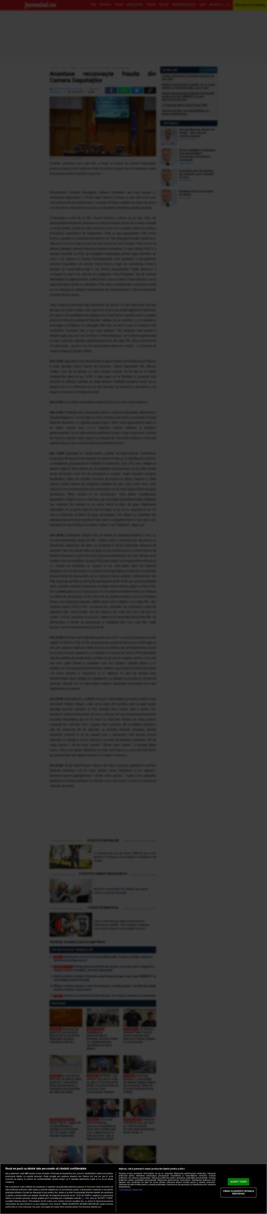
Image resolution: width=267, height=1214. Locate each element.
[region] (133, 1189)
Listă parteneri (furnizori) (130, 1190)
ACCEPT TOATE (238, 1181)
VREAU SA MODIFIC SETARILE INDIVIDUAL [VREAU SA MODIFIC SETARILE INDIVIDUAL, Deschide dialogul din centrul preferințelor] (238, 1192)
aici (83, 1198)
